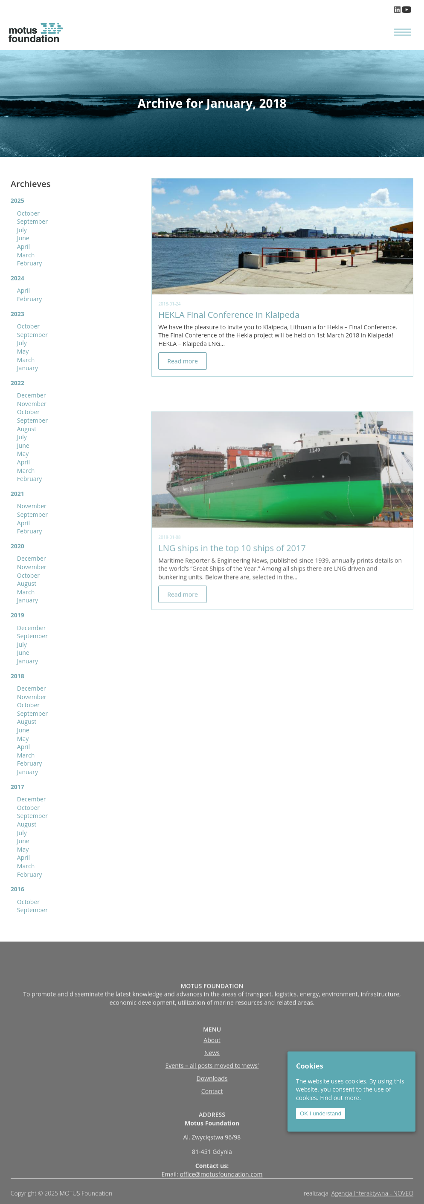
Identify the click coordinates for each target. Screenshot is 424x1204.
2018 (17, 676)
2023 (17, 314)
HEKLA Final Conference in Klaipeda (228, 314)
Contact (212, 1122)
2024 (17, 278)
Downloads (211, 1110)
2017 (17, 787)
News (212, 1084)
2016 (17, 889)
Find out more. (340, 1098)
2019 (17, 615)
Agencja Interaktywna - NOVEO (372, 1197)
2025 (17, 200)
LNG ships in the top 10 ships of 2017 (232, 576)
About (211, 1071)
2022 (17, 383)
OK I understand (320, 1113)
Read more (182, 361)
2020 (17, 546)
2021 (17, 494)
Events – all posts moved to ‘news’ (212, 1097)
